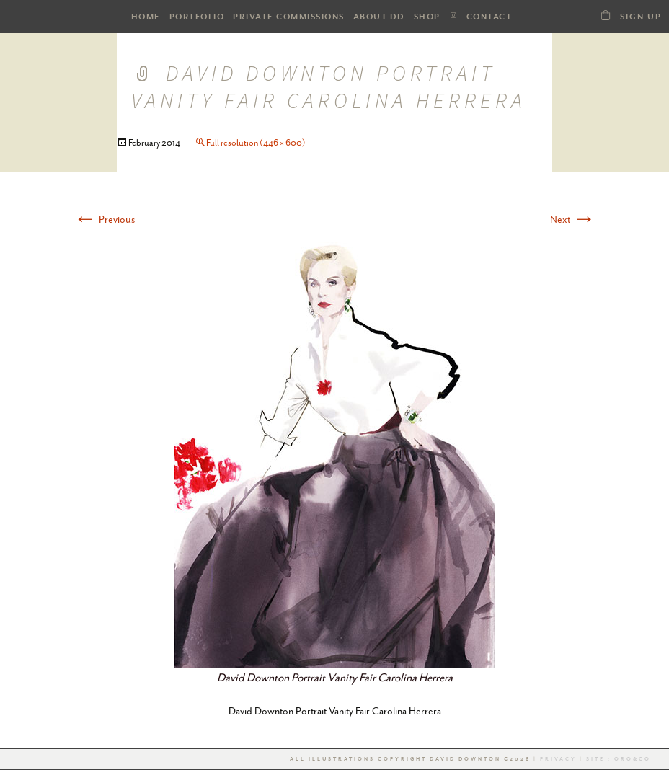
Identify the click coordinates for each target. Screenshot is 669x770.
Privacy (558, 759)
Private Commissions (289, 17)
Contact (489, 17)
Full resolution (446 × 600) (256, 143)
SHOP (427, 17)
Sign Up (641, 17)
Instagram (453, 15)
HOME (146, 17)
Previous (104, 219)
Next (572, 219)
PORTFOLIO (197, 17)
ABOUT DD (379, 17)
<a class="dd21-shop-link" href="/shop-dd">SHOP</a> (605, 15)
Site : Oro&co (617, 759)
